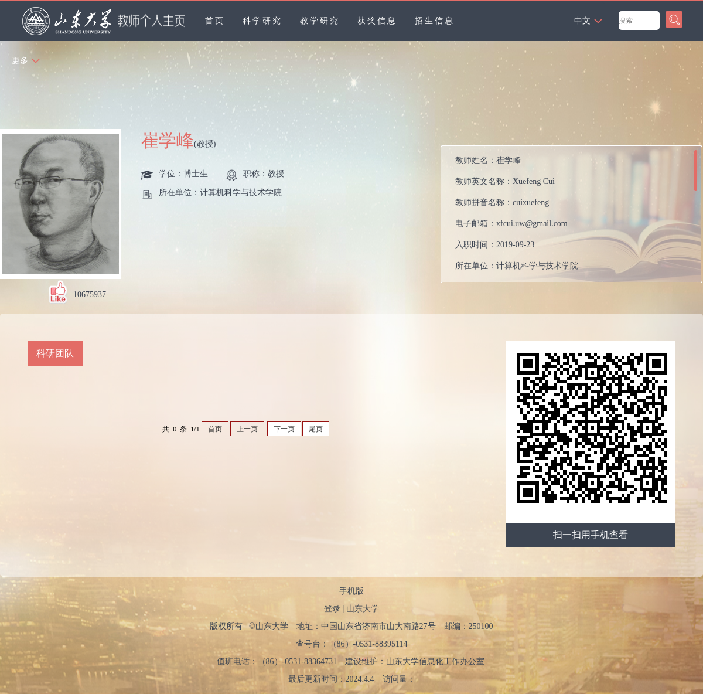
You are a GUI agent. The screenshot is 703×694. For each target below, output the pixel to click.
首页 (215, 20)
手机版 (351, 591)
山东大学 (362, 608)
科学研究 (262, 20)
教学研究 (320, 20)
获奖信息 (377, 20)
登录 (332, 608)
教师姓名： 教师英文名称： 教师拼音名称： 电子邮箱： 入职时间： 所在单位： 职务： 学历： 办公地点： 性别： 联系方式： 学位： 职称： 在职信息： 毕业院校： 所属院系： (527, 217)
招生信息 (435, 20)
